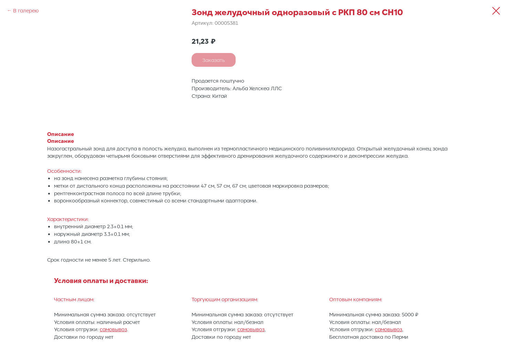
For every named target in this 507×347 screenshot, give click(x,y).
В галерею (26, 10)
